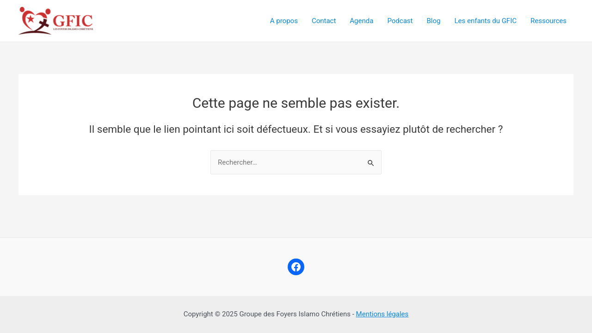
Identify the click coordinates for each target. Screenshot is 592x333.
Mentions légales (382, 314)
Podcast (400, 21)
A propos (284, 21)
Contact (324, 21)
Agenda (361, 21)
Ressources (548, 21)
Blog (433, 21)
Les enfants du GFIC (485, 21)
